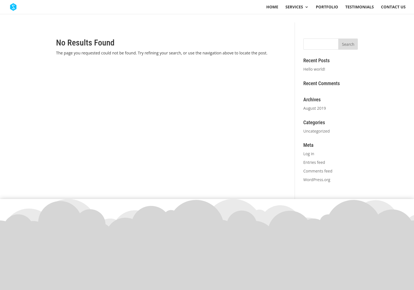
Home (272, 7)
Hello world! (314, 69)
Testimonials (359, 7)
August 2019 (314, 108)
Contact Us (393, 7)
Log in (308, 153)
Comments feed (317, 171)
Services (294, 7)
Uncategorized (316, 131)
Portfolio (327, 7)
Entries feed (314, 162)
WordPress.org (316, 179)
